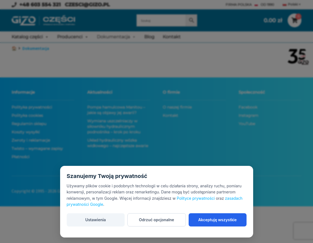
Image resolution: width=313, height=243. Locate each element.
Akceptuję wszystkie (217, 219)
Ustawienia (95, 219)
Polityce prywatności (196, 198)
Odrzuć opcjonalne (156, 219)
